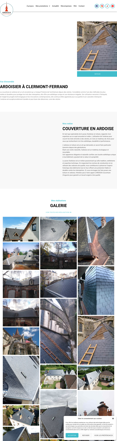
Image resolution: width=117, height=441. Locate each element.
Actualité (55, 6)
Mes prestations (43, 6)
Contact (82, 6)
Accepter (72, 435)
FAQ (75, 6)
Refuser (85, 435)
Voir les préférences (103, 435)
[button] (113, 419)
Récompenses (66, 6)
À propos (30, 6)
